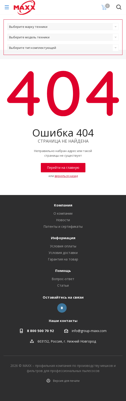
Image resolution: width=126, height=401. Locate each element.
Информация (63, 237)
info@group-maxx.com (89, 331)
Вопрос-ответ (63, 279)
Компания (63, 205)
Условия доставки (63, 252)
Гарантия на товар (63, 259)
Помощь (63, 270)
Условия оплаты (63, 246)
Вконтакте (62, 308)
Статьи (63, 285)
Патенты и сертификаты (63, 226)
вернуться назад (66, 176)
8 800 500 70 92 (40, 330)
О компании (63, 213)
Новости (63, 220)
